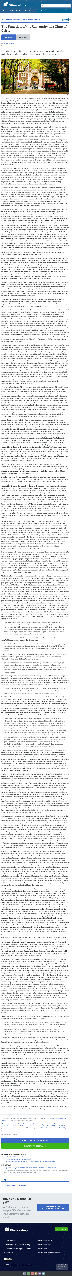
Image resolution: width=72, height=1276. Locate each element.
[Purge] (43, 1273)
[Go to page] (69, 5)
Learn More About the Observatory (17, 1245)
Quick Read (23, 37)
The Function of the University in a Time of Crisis (16, 1124)
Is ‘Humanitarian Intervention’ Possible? (17, 1159)
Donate (18, 11)
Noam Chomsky (9, 43)
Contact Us (8, 1253)
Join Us (24, 11)
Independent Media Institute (21, 1265)
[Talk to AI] (32, 1273)
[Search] (54, 5)
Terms (59, 1268)
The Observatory (8, 19)
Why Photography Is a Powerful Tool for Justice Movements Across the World (30, 1161)
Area (19, 19)
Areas (5, 11)
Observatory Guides (45, 1241)
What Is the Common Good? (13, 1157)
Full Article (8, 37)
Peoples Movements (31, 19)
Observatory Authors (45, 1249)
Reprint (31, 11)
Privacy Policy (9, 1241)
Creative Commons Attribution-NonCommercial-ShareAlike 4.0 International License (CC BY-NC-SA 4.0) (32, 1126)
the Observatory (56, 1124)
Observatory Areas (44, 1245)
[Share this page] (36, 1273)
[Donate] (61, 1229)
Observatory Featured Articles (49, 1253)
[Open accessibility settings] (39, 1273)
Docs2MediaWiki (62, 1264)
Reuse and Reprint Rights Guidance (17, 1249)
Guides (12, 11)
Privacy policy (61, 1266)
